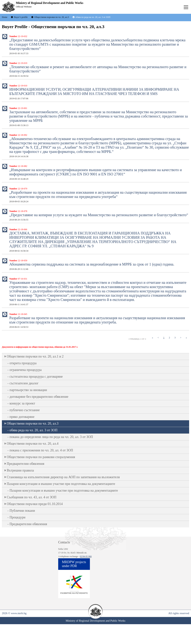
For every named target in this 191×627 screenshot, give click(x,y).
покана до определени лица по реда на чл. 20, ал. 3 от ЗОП (51, 437)
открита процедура (23, 363)
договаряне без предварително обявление (39, 397)
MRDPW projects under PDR (74, 564)
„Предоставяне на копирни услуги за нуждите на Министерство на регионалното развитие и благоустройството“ (98, 215)
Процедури (17, 517)
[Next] (181, 337)
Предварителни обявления (25, 464)
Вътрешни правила (20, 470)
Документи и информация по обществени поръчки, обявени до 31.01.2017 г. (40, 347)
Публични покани (22, 510)
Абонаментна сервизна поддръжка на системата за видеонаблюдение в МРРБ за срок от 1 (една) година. (91, 264)
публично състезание (25, 410)
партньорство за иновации (28, 390)
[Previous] (158, 337)
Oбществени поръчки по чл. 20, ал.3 (32, 423)
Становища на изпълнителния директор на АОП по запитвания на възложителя (63, 477)
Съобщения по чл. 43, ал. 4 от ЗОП (31, 497)
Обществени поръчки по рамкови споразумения (41, 457)
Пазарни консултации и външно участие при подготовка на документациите (61, 484)
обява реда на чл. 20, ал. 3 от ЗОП (33, 430)
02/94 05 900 (86, 556)
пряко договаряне (22, 417)
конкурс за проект (22, 403)
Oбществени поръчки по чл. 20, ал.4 (32, 443)
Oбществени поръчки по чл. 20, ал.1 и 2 (35, 356)
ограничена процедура (26, 370)
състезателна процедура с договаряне (36, 376)
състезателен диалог (24, 383)
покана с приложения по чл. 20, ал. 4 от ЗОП (41, 450)
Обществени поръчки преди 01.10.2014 (35, 504)
